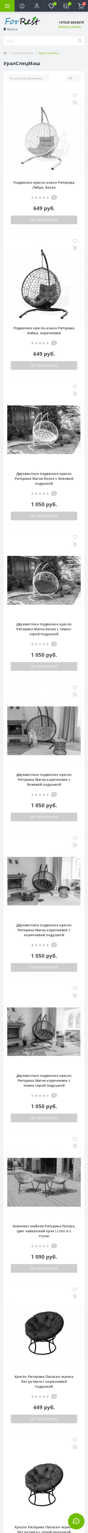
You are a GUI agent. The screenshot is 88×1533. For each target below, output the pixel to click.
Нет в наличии (44, 220)
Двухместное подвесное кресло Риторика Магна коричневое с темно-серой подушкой (44, 1080)
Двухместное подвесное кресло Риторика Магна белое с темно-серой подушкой (44, 629)
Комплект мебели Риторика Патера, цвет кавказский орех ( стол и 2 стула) (44, 1231)
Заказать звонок (69, 26)
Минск (11, 29)
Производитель (23, 53)
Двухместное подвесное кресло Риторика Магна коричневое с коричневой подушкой (44, 930)
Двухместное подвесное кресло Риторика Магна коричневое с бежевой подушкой (44, 779)
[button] (36, 6)
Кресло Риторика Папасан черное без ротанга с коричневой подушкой (44, 1381)
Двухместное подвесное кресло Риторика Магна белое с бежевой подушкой (44, 478)
